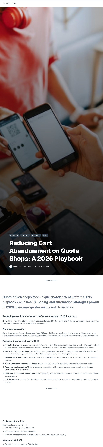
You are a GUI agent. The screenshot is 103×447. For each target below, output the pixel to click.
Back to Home (10, 3)
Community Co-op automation (53, 348)
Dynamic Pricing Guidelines (65, 354)
